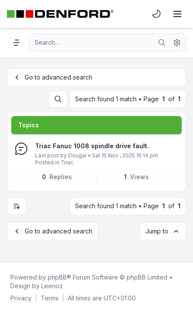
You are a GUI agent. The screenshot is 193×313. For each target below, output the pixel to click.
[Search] (161, 42)
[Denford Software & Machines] (60, 14)
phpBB (57, 277)
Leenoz (52, 286)
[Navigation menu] (16, 42)
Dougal (77, 155)
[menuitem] (156, 14)
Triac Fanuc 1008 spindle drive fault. (92, 146)
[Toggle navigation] (177, 14)
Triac (67, 162)
